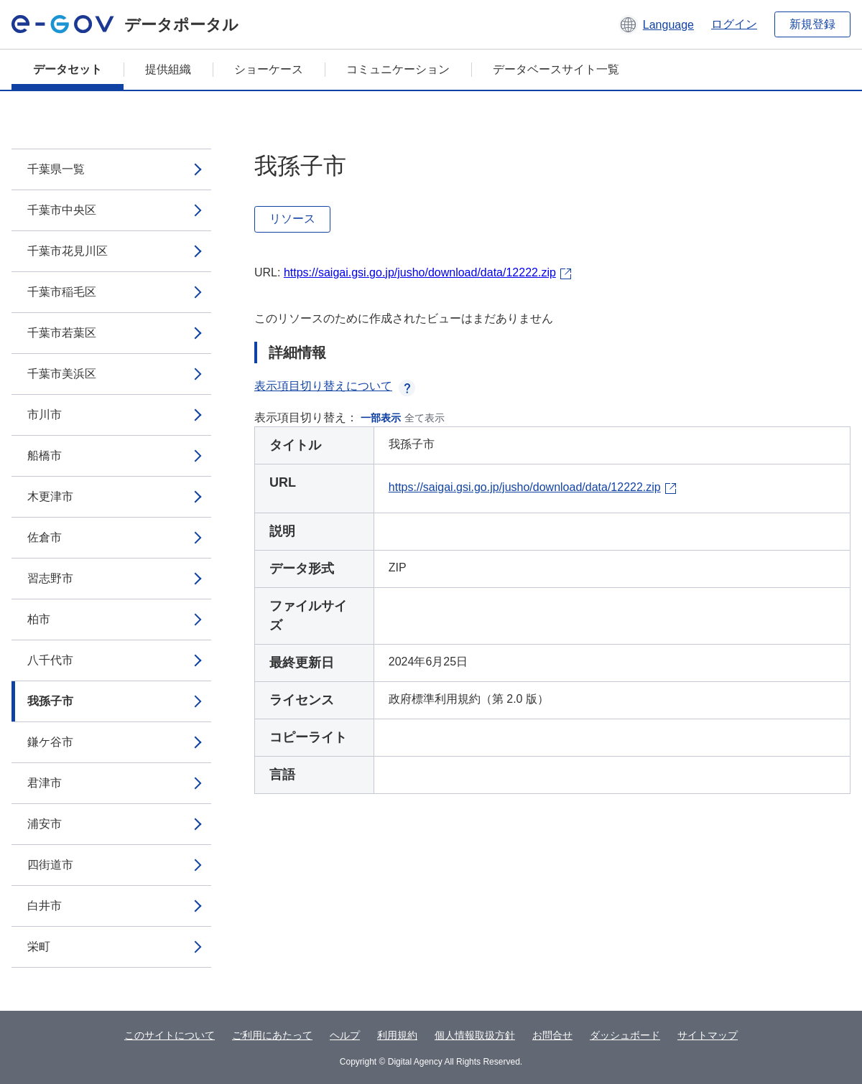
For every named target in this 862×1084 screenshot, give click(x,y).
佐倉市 (44, 537)
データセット (67, 69)
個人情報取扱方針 (475, 1035)
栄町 (38, 946)
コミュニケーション (398, 69)
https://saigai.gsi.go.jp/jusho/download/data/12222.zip (420, 272)
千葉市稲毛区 (61, 292)
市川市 (44, 414)
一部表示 (381, 418)
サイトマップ (707, 1035)
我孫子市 (50, 701)
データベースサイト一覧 (556, 69)
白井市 (44, 906)
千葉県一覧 (56, 169)
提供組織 (168, 69)
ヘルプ (345, 1035)
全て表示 (424, 418)
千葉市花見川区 (67, 251)
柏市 (38, 619)
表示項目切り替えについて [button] (334, 386)
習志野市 (50, 578)
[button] (656, 24)
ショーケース (268, 69)
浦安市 (44, 824)
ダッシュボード (625, 1035)
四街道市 (50, 865)
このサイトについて (169, 1035)
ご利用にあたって (272, 1035)
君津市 (44, 783)
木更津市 (50, 496)
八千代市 (50, 660)
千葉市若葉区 (61, 333)
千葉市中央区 (61, 210)
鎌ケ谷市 (50, 742)
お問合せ (552, 1035)
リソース (292, 218)
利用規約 (397, 1035)
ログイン (734, 24)
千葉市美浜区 (61, 374)
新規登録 (812, 24)
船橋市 (44, 455)
